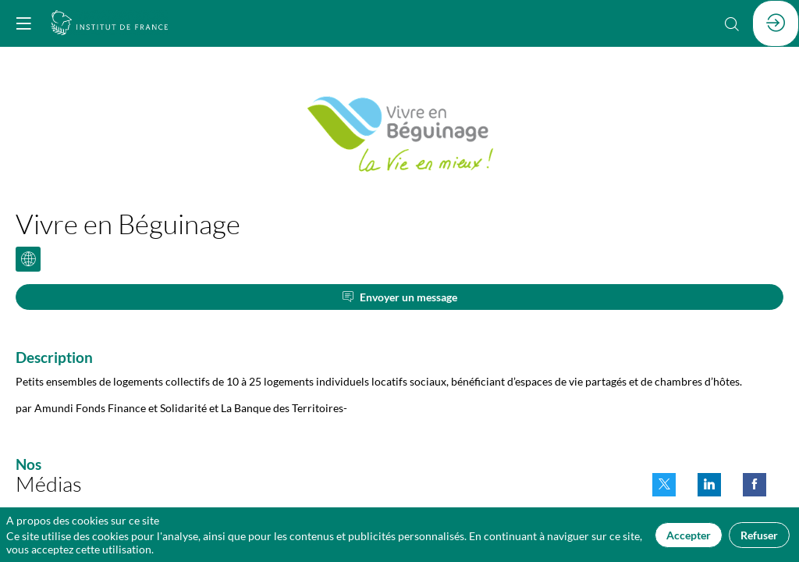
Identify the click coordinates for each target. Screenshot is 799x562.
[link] (664, 484)
